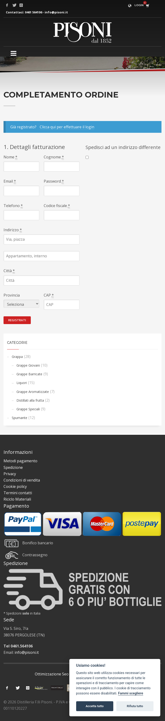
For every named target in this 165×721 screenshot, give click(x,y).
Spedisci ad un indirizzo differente (123, 147)
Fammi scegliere (130, 693)
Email (10, 181)
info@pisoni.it (56, 12)
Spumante (19, 417)
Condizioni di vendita (22, 480)
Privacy (10, 473)
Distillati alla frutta (30, 400)
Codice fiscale (57, 205)
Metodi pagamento (20, 460)
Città (9, 271)
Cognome (54, 157)
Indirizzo (13, 230)
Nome (10, 157)
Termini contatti (18, 492)
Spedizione (13, 467)
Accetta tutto (95, 706)
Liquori (21, 382)
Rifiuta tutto (135, 706)
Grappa (17, 356)
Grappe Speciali (28, 409)
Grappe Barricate (29, 374)
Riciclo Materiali (17, 499)
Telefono (13, 205)
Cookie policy (15, 486)
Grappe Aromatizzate (32, 391)
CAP (49, 295)
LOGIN (139, 5)
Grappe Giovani (28, 365)
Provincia (12, 295)
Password (54, 181)
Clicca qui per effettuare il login (67, 126)
